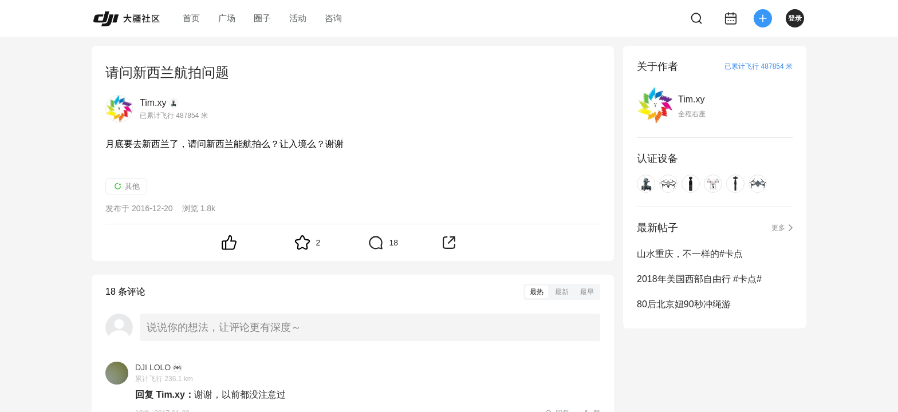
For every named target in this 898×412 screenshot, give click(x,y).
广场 (226, 18)
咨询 (333, 18)
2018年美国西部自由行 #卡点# (699, 279)
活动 (297, 18)
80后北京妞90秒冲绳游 (684, 304)
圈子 (262, 18)
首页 (191, 18)
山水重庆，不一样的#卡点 (690, 254)
